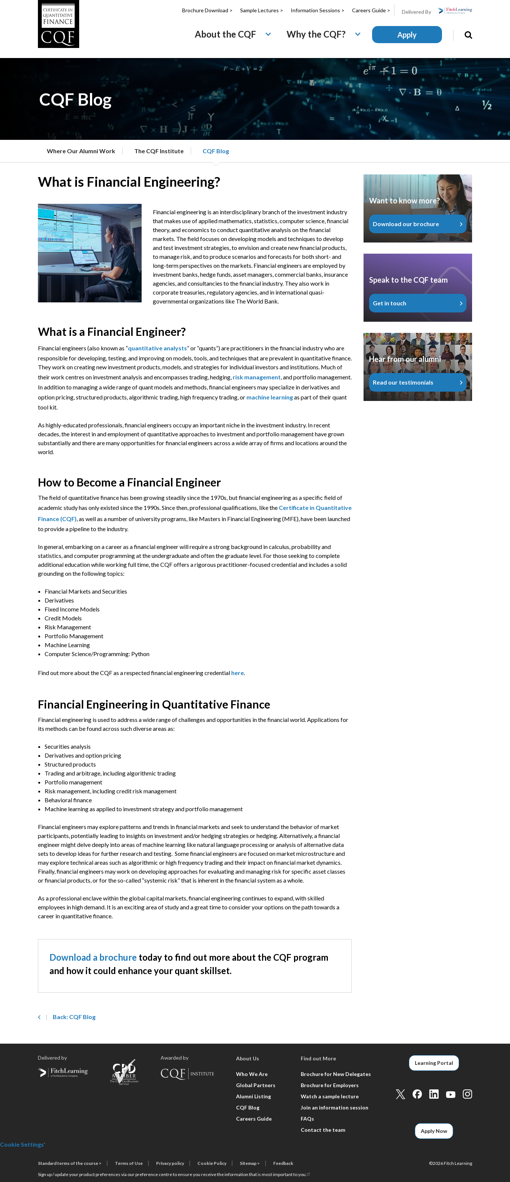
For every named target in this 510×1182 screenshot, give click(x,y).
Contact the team (323, 1130)
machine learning (269, 397)
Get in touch (389, 302)
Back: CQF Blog (74, 1016)
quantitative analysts (157, 347)
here (237, 672)
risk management (257, 376)
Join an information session (334, 1107)
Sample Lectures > (261, 10)
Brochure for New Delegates (336, 1074)
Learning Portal (434, 1063)
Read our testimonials (403, 382)
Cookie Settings (22, 1144)
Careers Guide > (371, 10)
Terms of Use (129, 1163)
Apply (407, 34)
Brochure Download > (207, 10)
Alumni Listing (253, 1096)
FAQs (307, 1118)
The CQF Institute (159, 150)
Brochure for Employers (330, 1085)
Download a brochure (93, 957)
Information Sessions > (318, 10)
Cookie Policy (211, 1163)
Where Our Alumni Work (81, 150)
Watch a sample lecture (330, 1096)
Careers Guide (254, 1118)
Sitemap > (250, 1163)
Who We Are (252, 1074)
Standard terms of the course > (69, 1163)
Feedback (283, 1163)
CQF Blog (216, 150)
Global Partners (255, 1085)
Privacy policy (170, 1163)
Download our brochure (406, 223)
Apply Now (434, 1131)
